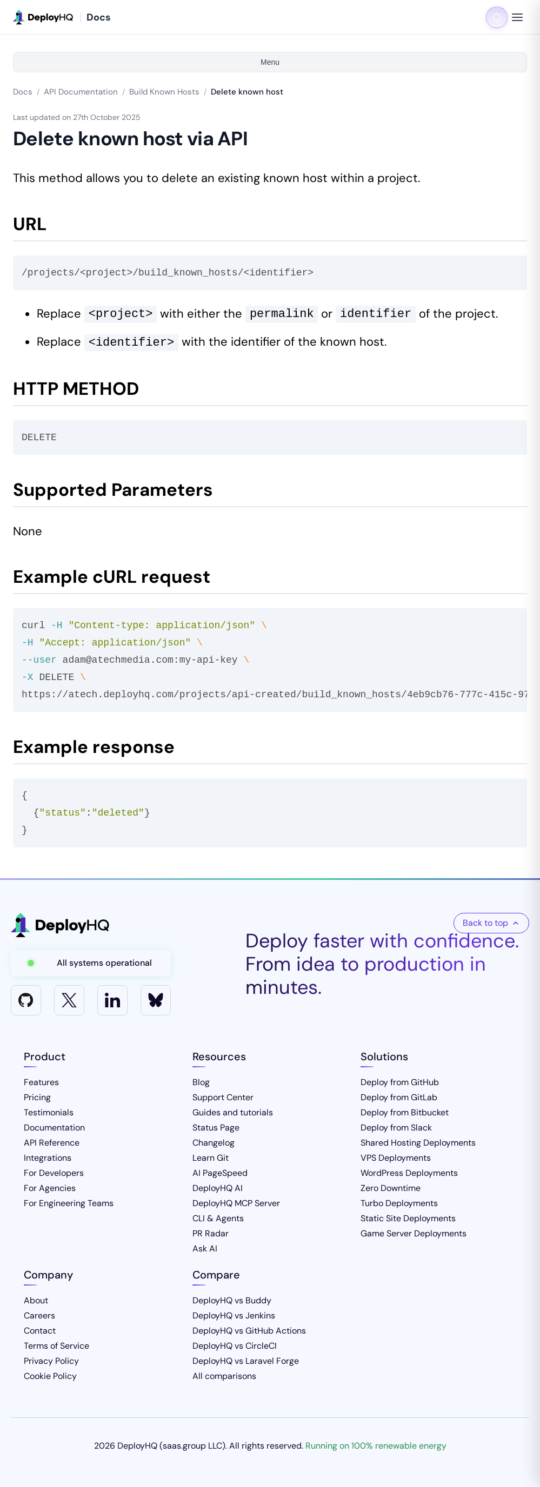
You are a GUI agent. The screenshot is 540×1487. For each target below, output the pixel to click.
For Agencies (50, 1188)
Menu (270, 62)
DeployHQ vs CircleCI (234, 1345)
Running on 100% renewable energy (375, 1445)
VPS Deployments (396, 1157)
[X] (69, 1000)
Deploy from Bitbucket (405, 1112)
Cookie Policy (50, 1376)
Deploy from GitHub (400, 1082)
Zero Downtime (391, 1188)
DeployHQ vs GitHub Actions (249, 1330)
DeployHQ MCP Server (236, 1203)
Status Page (215, 1127)
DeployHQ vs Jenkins (233, 1315)
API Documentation (81, 91)
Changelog (213, 1142)
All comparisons (224, 1376)
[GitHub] (26, 1000)
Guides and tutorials (232, 1112)
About (36, 1300)
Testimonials (49, 1112)
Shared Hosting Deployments (418, 1142)
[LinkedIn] (112, 1000)
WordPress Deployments (409, 1173)
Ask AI (204, 1248)
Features (41, 1082)
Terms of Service (56, 1345)
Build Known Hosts (164, 91)
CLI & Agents (218, 1218)
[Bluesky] (156, 1000)
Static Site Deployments (408, 1218)
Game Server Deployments (413, 1233)
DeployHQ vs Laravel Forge (245, 1361)
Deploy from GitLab (399, 1097)
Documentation (54, 1127)
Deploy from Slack (396, 1127)
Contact (40, 1330)
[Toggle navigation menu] (517, 17)
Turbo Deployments (399, 1203)
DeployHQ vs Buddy (231, 1300)
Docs (22, 91)
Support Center (223, 1097)
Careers (39, 1315)
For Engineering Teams (69, 1203)
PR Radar (210, 1233)
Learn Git (210, 1157)
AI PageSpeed (220, 1173)
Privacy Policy (51, 1361)
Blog (201, 1082)
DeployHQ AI (217, 1188)
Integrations (47, 1157)
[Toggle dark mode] (497, 17)
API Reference (51, 1142)
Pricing (37, 1097)
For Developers (54, 1173)
